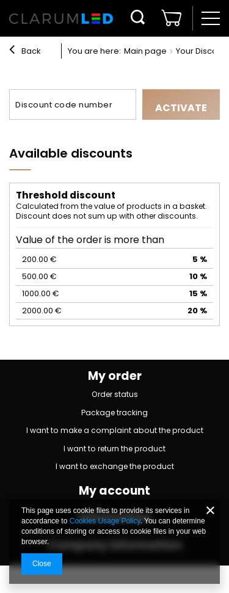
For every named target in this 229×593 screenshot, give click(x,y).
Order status (115, 394)
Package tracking (114, 413)
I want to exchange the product (115, 466)
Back (25, 51)
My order (115, 376)
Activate (181, 108)
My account (114, 491)
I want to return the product (114, 449)
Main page (145, 51)
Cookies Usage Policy (105, 521)
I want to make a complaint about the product (114, 430)
